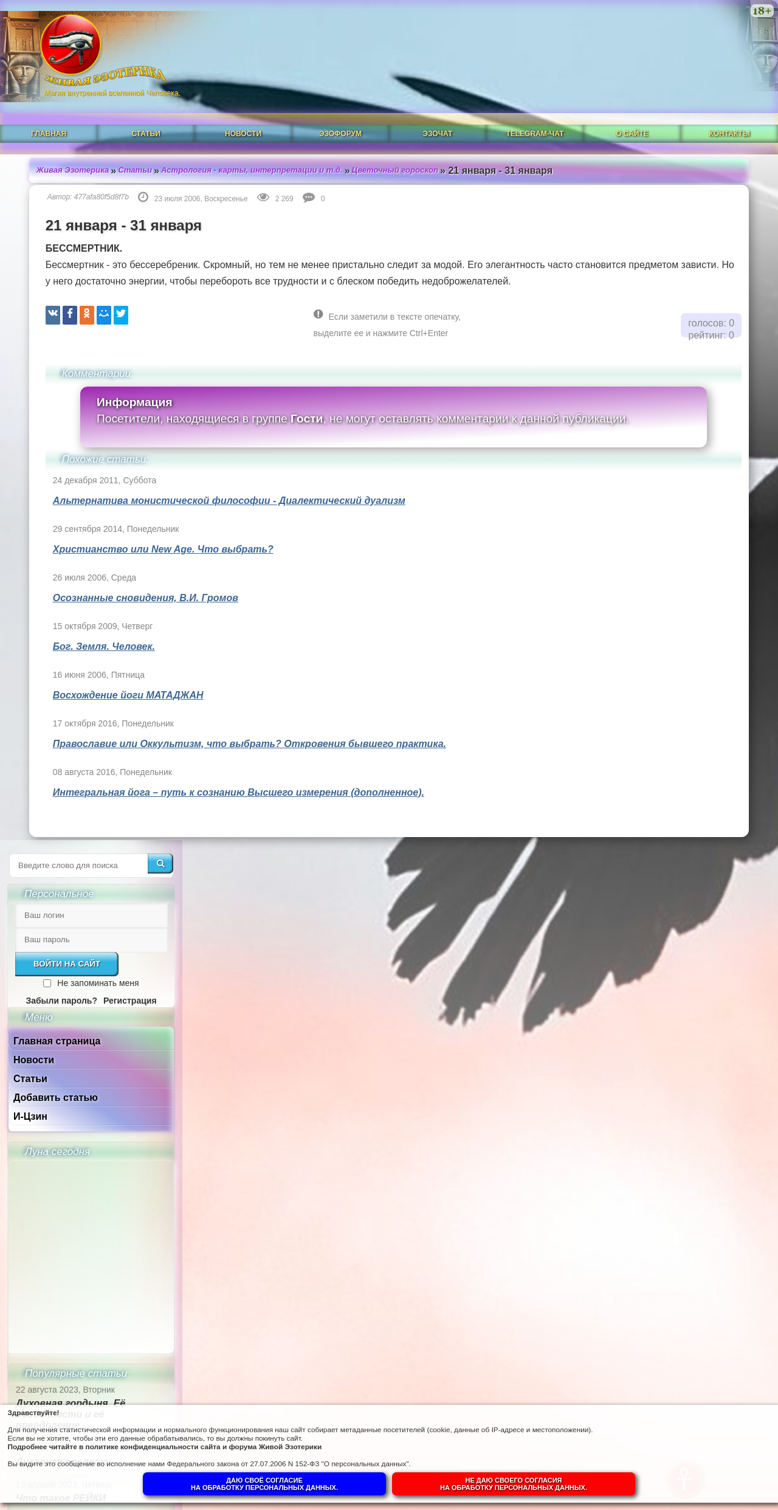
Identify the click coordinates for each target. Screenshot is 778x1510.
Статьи (145, 101)
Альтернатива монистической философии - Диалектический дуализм (209, 483)
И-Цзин (624, 390)
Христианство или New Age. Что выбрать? (143, 531)
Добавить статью (649, 371)
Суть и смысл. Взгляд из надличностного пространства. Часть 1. (672, 1220)
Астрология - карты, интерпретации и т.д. (246, 133)
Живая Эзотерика (56, 133)
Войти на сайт (660, 237)
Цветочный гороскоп (397, 133)
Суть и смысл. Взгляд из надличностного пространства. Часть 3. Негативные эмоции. (672, 1098)
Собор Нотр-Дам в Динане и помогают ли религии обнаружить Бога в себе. (679, 987)
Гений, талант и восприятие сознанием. (683, 1039)
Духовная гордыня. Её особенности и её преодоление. (664, 688)
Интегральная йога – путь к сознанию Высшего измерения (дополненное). (219, 775)
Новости (243, 101)
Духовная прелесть (659, 735)
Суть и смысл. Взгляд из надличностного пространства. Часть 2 (672, 1162)
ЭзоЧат (438, 101)
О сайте (632, 101)
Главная (48, 101)
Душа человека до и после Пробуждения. (674, 934)
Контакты (729, 101)
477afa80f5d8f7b (82, 160)
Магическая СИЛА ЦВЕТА (672, 808)
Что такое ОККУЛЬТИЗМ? (674, 844)
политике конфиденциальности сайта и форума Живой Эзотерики (249, 1439)
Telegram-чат (534, 101)
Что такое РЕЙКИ (655, 772)
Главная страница (650, 314)
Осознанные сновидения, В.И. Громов (126, 580)
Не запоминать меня (691, 256)
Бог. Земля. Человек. (84, 629)
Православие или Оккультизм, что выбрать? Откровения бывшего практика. (230, 726)
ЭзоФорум (340, 101)
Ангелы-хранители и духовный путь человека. (673, 886)
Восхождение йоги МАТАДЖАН (108, 677)
